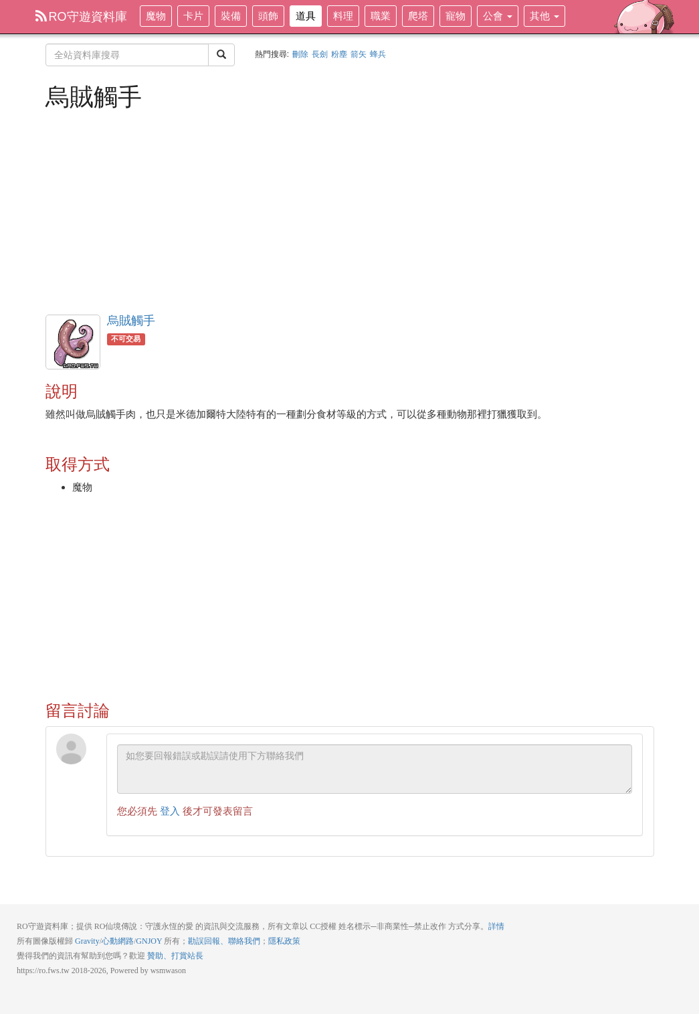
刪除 (300, 54)
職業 (381, 15)
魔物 (156, 15)
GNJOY (149, 941)
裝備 (231, 15)
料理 (343, 15)
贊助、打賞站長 (175, 955)
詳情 (496, 926)
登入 (170, 811)
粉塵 (339, 54)
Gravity (87, 941)
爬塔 (418, 15)
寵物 (455, 15)
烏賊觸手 (131, 320)
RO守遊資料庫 (81, 16)
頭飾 (268, 15)
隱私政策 (284, 941)
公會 (497, 15)
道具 (306, 15)
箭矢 (359, 54)
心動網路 (118, 941)
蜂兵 (378, 54)
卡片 (193, 15)
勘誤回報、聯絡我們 (224, 941)
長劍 (320, 54)
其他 (544, 15)
